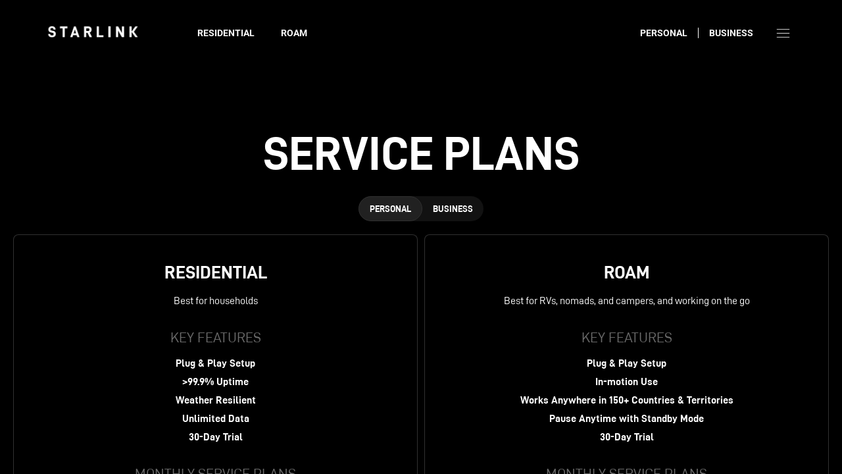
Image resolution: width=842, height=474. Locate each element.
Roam (294, 33)
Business (731, 33)
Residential (226, 33)
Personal (663, 33)
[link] (92, 32)
